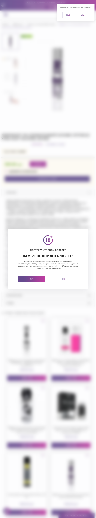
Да (31, 278)
